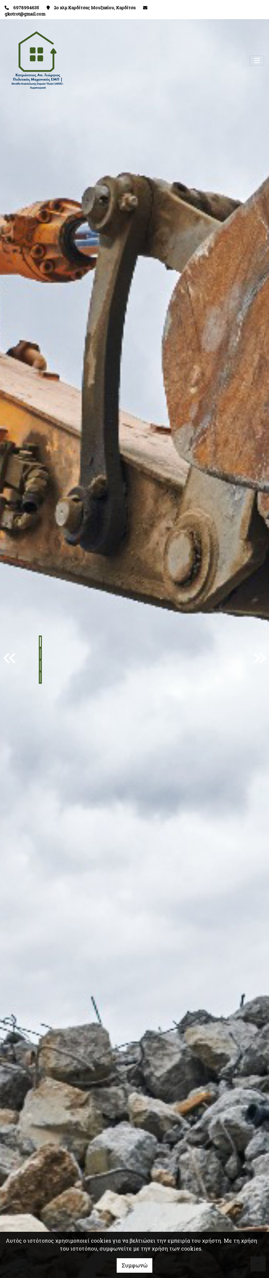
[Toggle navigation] (257, 60)
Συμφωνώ (134, 1265)
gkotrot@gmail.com (25, 14)
